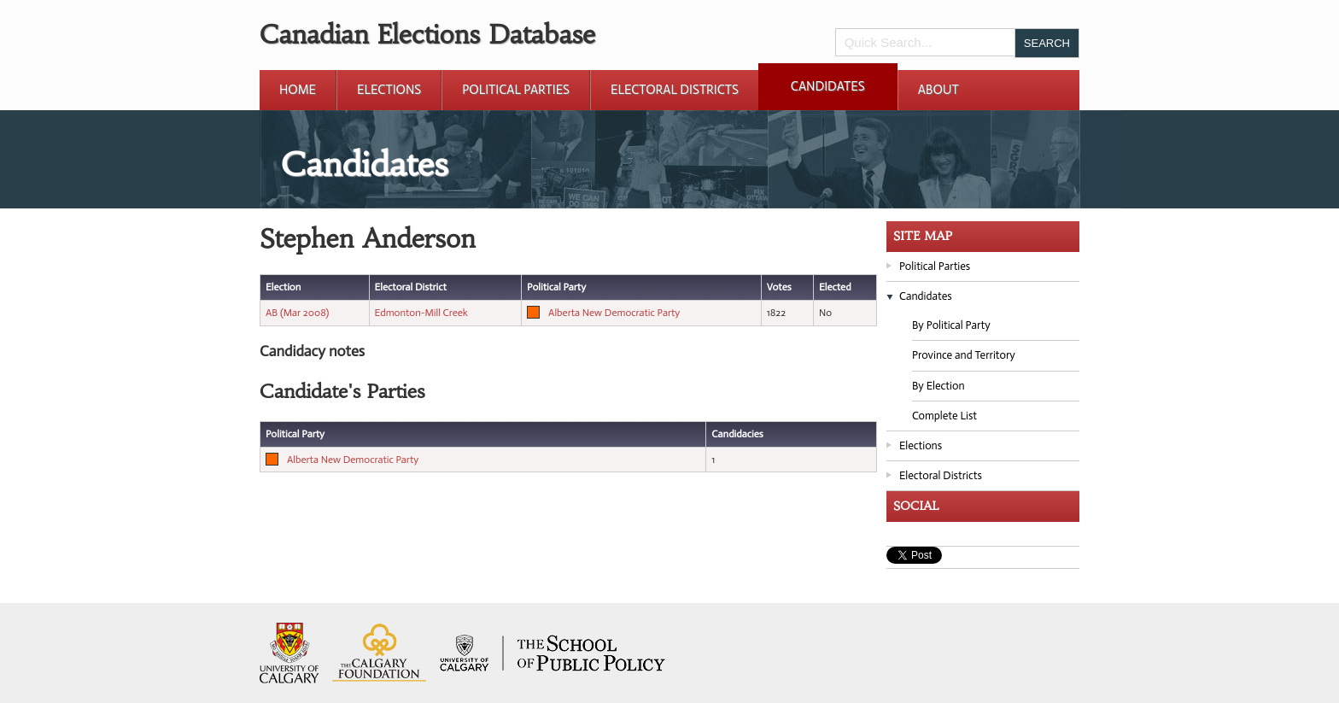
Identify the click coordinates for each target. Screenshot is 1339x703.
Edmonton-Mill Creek (421, 313)
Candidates (828, 86)
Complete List (944, 415)
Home (297, 89)
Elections (389, 89)
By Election (938, 385)
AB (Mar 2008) (297, 313)
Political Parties (516, 89)
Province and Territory (963, 355)
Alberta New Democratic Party (614, 313)
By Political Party (951, 325)
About (938, 89)
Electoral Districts (675, 89)
